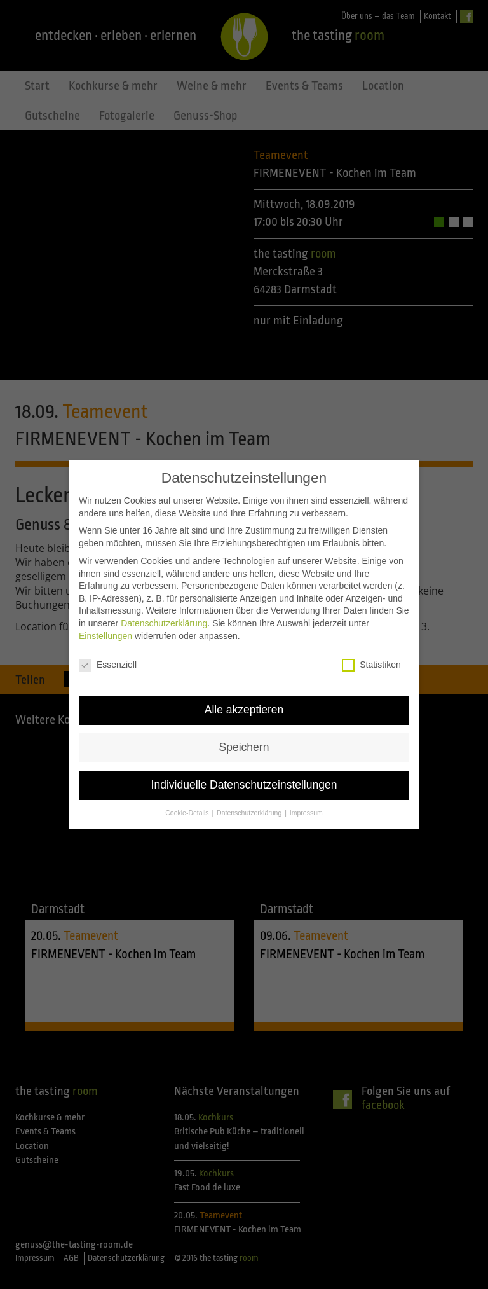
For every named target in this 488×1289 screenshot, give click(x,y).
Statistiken (371, 648)
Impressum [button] (306, 796)
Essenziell (108, 648)
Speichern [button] (244, 730)
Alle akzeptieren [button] (244, 693)
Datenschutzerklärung (164, 607)
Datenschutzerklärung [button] (250, 796)
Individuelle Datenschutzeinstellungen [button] (244, 768)
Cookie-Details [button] (187, 796)
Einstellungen (105, 619)
